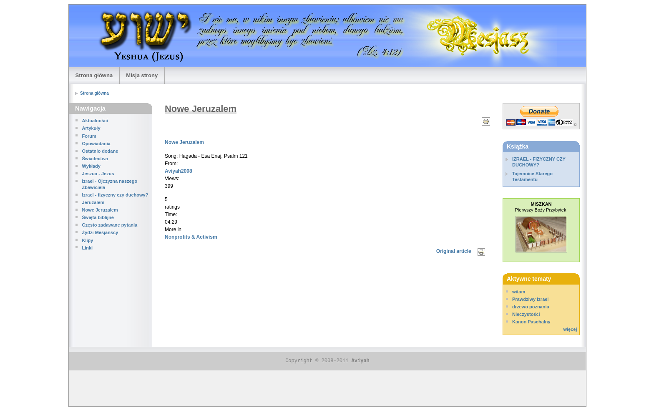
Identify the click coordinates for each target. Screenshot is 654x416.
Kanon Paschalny (531, 321)
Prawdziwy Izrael (530, 299)
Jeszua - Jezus (98, 173)
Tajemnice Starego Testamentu (532, 176)
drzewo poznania (530, 306)
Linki (87, 247)
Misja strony (142, 75)
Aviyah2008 (178, 171)
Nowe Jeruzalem (100, 209)
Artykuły (91, 128)
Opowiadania (96, 143)
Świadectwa (95, 158)
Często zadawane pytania (110, 224)
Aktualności (95, 120)
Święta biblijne (98, 217)
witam (518, 291)
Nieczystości (526, 314)
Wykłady (91, 166)
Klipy (87, 240)
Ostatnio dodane (100, 151)
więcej (570, 329)
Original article (453, 251)
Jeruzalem (93, 202)
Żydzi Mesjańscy (100, 232)
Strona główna (94, 75)
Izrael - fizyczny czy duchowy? (115, 194)
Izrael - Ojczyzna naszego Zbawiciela (110, 184)
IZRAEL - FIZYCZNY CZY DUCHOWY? (539, 161)
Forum (89, 136)
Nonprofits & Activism (191, 237)
